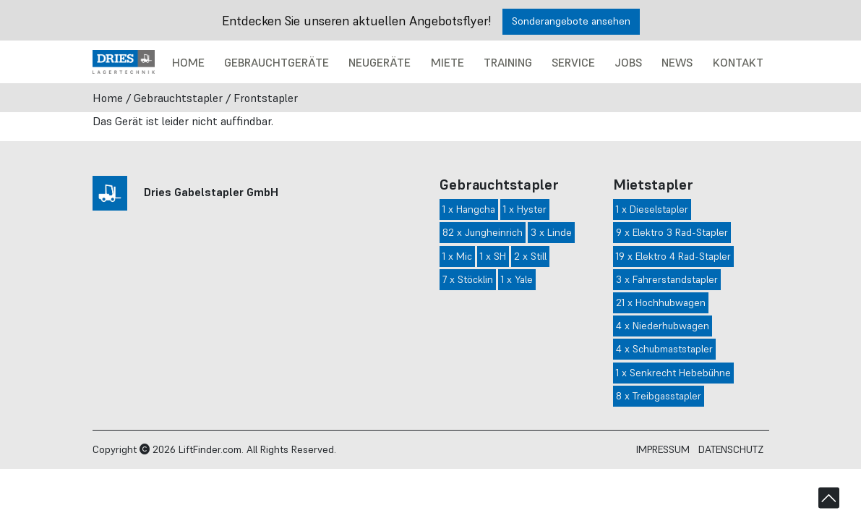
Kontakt (738, 62)
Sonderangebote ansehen (571, 20)
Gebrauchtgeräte (276, 62)
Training (508, 62)
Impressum (663, 449)
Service (573, 62)
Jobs (628, 62)
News (677, 62)
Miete (447, 62)
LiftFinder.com (210, 449)
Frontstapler (266, 97)
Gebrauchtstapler (178, 97)
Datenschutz (730, 449)
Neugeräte (379, 62)
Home (188, 62)
